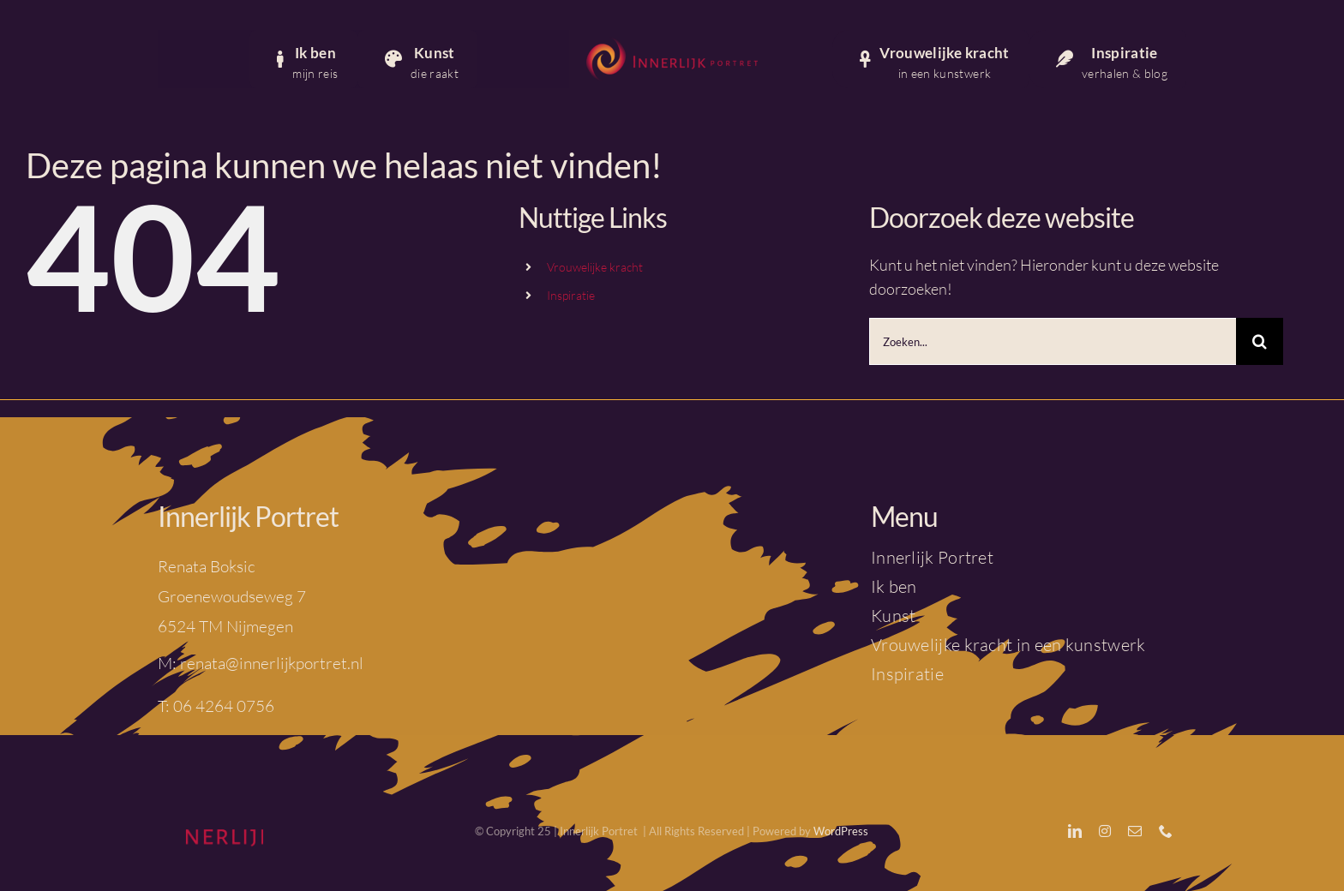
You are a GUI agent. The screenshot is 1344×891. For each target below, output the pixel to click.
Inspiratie (571, 295)
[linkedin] (1075, 831)
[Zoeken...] (1052, 341)
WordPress (840, 831)
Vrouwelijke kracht (595, 267)
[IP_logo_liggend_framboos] (672, 42)
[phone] (1166, 831)
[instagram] (1105, 831)
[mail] (1135, 831)
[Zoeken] (1259, 341)
